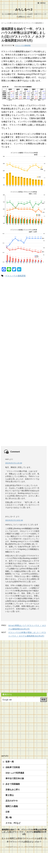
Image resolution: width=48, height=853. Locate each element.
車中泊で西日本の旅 (15, 778)
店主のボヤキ (12, 801)
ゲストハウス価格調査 (23, 45)
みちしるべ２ (24, 9)
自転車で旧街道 (13, 767)
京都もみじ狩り (13, 789)
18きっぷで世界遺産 (15, 773)
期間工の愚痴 (12, 806)
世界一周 (10, 762)
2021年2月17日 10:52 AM (14, 520)
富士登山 (10, 795)
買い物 (9, 817)
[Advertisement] (24, 364)
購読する (7, 694)
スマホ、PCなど (13, 823)
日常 (8, 812)
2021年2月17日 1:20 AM (13, 463)
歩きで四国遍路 (13, 784)
